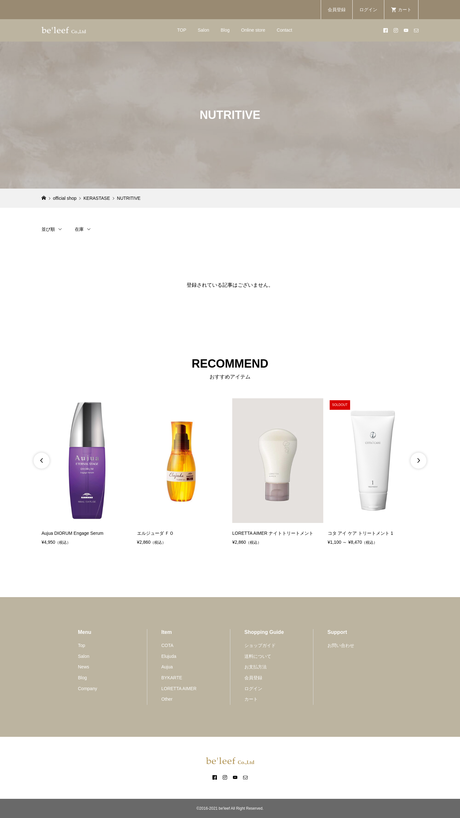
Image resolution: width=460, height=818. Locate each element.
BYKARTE (171, 677)
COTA (167, 645)
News (83, 666)
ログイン (368, 9)
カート (251, 699)
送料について (257, 656)
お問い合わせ (340, 645)
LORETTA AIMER (178, 688)
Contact (284, 30)
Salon (203, 30)
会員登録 (337, 9)
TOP (181, 30)
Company (87, 688)
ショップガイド (260, 645)
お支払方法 (255, 666)
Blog (225, 30)
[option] (87, 472)
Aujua (167, 666)
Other (166, 699)
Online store (253, 30)
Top (81, 645)
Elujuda (168, 656)
